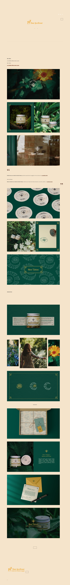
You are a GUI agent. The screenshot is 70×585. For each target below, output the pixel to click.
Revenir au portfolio (35, 547)
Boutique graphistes (37, 28)
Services (34, 28)
